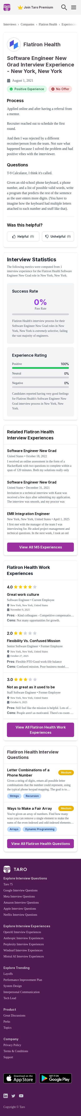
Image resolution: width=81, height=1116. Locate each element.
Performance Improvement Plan (22, 980)
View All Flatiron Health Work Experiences (41, 730)
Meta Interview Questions (19, 896)
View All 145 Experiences (40, 547)
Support (8, 1057)
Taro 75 (8, 884)
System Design (12, 986)
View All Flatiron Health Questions (40, 843)
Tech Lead (9, 998)
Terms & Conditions (15, 1051)
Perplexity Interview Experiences (23, 944)
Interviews (9, 24)
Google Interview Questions (20, 890)
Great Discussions (14, 1015)
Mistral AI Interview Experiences (23, 956)
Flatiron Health (48, 24)
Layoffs (8, 973)
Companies (27, 24)
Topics (7, 1027)
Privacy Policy (12, 1045)
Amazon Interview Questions (21, 902)
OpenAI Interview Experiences (22, 932)
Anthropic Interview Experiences (23, 938)
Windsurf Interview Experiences (23, 950)
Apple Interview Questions (19, 908)
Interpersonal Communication (21, 992)
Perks (6, 1021)
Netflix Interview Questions (20, 914)
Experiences (69, 24)
